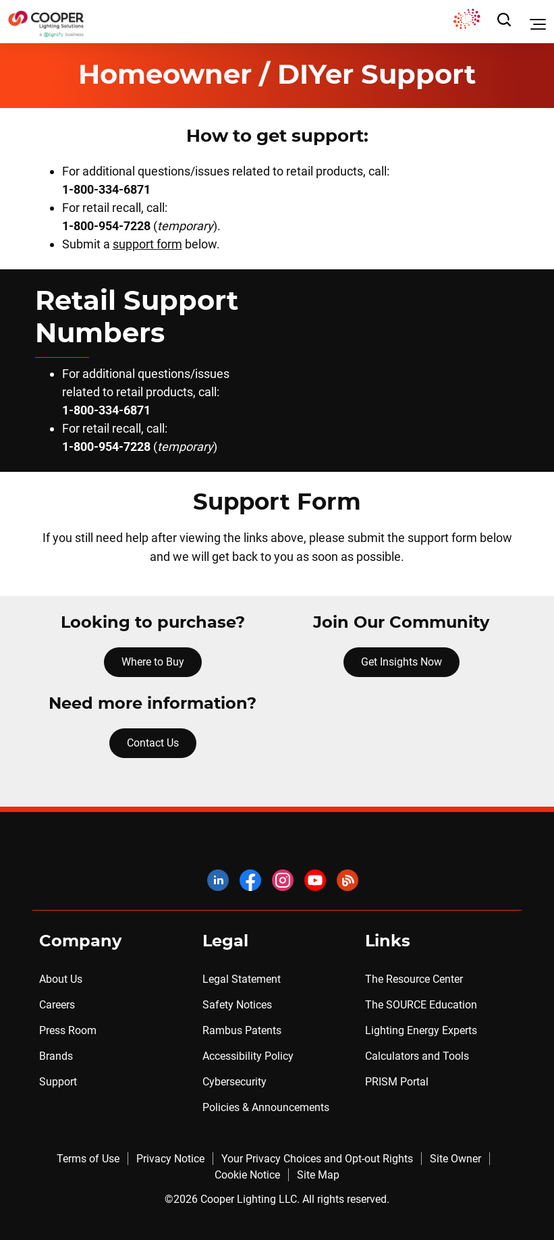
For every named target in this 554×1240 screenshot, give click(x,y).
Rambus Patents (241, 1030)
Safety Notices (237, 1004)
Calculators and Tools (417, 1056)
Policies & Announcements (265, 1107)
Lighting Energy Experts (421, 1030)
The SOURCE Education (421, 1004)
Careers (57, 1004)
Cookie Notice (247, 1174)
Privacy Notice (170, 1158)
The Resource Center (414, 979)
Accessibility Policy (248, 1056)
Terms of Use (88, 1158)
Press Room (67, 1030)
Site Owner (455, 1158)
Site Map (318, 1174)
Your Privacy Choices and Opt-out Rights (317, 1158)
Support (58, 1081)
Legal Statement (241, 979)
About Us (60, 979)
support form (147, 244)
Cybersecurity (234, 1081)
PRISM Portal (396, 1081)
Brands (56, 1056)
